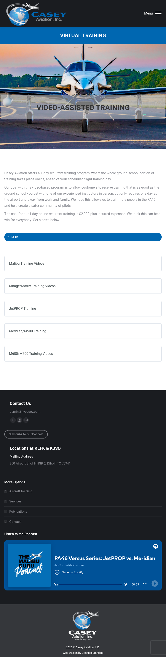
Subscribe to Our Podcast (26, 434)
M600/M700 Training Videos (31, 354)
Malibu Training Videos (26, 263)
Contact (15, 522)
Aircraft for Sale (20, 491)
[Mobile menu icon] (153, 13)
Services (15, 501)
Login (12, 236)
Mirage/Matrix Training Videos (32, 286)
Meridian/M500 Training (27, 331)
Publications (18, 512)
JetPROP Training (22, 308)
